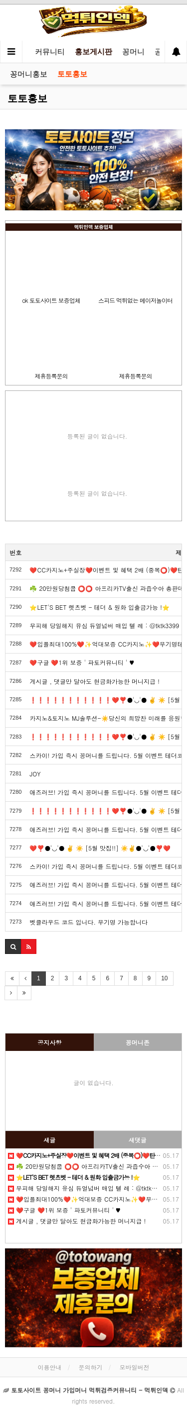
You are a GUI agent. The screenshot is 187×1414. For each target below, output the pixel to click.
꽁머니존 (138, 1042)
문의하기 (91, 1367)
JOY (34, 773)
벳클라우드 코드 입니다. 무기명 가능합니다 (88, 922)
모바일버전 (135, 1367)
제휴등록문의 (51, 376)
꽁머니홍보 (28, 74)
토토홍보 (72, 74)
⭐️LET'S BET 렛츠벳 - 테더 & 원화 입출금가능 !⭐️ (99, 607)
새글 (49, 1139)
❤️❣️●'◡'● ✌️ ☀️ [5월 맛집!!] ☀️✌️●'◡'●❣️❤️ (99, 848)
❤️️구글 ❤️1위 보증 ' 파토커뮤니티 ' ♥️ (81, 662)
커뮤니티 (50, 51)
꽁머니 (133, 51)
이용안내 (49, 1367)
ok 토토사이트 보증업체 (51, 300)
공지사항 (49, 1042)
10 (164, 978)
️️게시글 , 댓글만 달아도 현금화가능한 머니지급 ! (94, 681)
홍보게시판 (93, 51)
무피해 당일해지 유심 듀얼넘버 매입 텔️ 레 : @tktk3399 (104, 625)
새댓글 (138, 1139)
